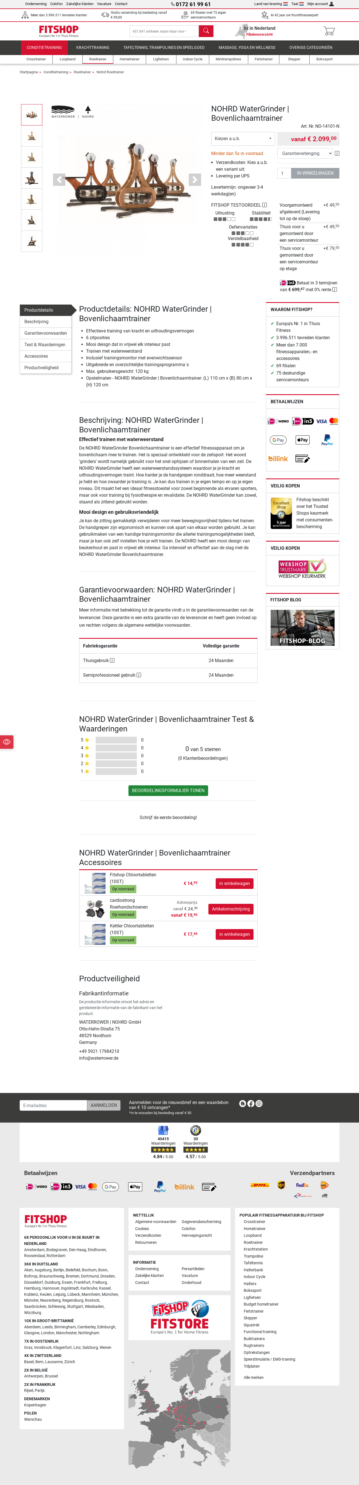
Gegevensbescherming (201, 1221)
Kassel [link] (105, 1288)
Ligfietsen (252, 1297)
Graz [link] (28, 1347)
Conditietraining (44, 51)
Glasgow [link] (31, 1333)
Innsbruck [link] (43, 1347)
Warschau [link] (33, 1419)
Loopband (253, 1235)
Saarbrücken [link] (35, 1306)
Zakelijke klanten (79, 4)
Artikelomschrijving (231, 913)
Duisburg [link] (52, 1282)
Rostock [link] (92, 1300)
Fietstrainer (254, 1311)
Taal (297, 4)
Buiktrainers (254, 1338)
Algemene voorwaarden (155, 1221)
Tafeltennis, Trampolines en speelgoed (163, 51)
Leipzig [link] (59, 1294)
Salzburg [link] (90, 1347)
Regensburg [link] (72, 1300)
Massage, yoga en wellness (247, 51)
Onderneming (36, 4)
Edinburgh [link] (106, 1327)
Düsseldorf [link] (33, 1282)
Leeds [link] (47, 1327)
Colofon (56, 4)
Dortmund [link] (90, 1276)
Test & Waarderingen (44, 349)
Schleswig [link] (56, 1306)
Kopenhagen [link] (35, 1405)
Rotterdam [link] (56, 1255)
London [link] (47, 1333)
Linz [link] (77, 1347)
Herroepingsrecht (197, 1235)
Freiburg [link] (99, 1282)
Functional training (260, 1331)
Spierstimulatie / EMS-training (269, 1359)
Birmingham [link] (65, 1327)
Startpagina (29, 76)
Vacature (104, 4)
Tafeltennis (253, 1263)
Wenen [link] (105, 1347)
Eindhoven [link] (97, 1249)
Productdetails (38, 314)
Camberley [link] (86, 1327)
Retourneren (146, 1242)
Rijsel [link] (28, 1390)
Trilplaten (252, 1366)
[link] (278, 426)
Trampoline (253, 1256)
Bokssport (253, 1290)
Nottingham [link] (88, 1333)
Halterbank (253, 1270)
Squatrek (251, 1325)
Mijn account (320, 4)
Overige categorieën (310, 51)
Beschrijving (36, 326)
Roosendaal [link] (34, 1255)
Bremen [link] (72, 1276)
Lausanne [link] (54, 1361)
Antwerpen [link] (33, 1376)
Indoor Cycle (254, 1276)
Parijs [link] (40, 1390)
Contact (121, 4)
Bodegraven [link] (56, 1249)
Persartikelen (193, 1269)
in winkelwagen (315, 177)
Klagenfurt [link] (62, 1347)
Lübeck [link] (73, 1294)
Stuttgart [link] (75, 1306)
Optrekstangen (257, 1352)
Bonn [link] (102, 1270)
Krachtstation (256, 1249)
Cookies (142, 1228)
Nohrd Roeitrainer (110, 76)
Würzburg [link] (32, 1312)
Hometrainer (255, 1228)
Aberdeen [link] (32, 1327)
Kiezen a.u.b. (227, 142)
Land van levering (271, 4)
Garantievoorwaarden (45, 337)
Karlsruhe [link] (88, 1288)
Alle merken (254, 1377)
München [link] (110, 1294)
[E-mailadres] (53, 1105)
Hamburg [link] (32, 1288)
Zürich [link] (69, 1361)
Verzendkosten (148, 1235)
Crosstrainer (254, 1221)
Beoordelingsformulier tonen (168, 794)
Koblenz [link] (31, 1294)
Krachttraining (92, 51)
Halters (250, 1283)
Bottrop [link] (31, 1276)
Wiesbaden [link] (94, 1306)
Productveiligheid (41, 372)
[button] (59, 184)
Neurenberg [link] (50, 1300)
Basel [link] (29, 1361)
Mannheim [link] (91, 1294)
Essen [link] (67, 1282)
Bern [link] (39, 1361)
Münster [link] (31, 1300)
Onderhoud (191, 1282)
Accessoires (36, 360)
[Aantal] (284, 177)
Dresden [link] (107, 1276)
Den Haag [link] (77, 1249)
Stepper (250, 1318)
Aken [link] (28, 1270)
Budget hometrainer (261, 1304)
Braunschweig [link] (51, 1276)
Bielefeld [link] (73, 1270)
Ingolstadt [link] (70, 1288)
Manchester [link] (66, 1333)
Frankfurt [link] (82, 1282)
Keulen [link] (46, 1294)
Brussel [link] (51, 1376)
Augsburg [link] (43, 1270)
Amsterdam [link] (34, 1249)
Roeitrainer (82, 76)
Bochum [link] (89, 1270)
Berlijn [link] (58, 1270)
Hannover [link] (50, 1288)
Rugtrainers (254, 1345)
